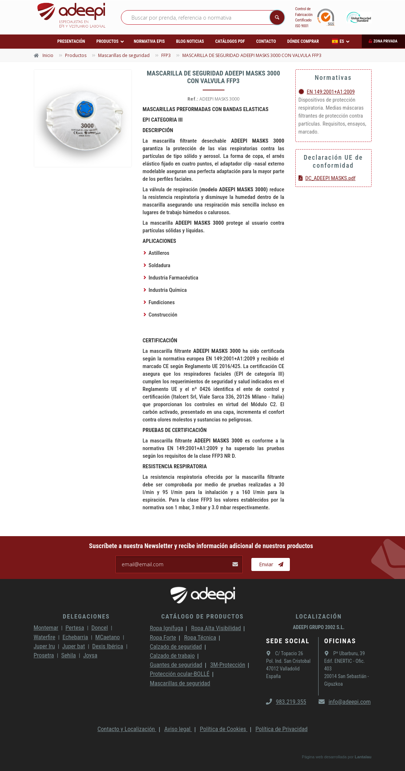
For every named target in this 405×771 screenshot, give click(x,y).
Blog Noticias (190, 41)
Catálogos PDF (230, 41)
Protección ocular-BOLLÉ (179, 673)
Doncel (99, 627)
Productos (107, 41)
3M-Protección (228, 664)
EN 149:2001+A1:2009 (327, 92)
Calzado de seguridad (176, 646)
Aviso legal (178, 729)
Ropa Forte (163, 637)
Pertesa (74, 627)
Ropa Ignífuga (166, 628)
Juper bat (73, 646)
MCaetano (107, 637)
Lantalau (363, 757)
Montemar (46, 627)
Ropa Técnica (200, 637)
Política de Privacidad (281, 729)
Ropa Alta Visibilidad (216, 628)
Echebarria (75, 637)
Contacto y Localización (126, 729)
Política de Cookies (223, 729)
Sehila (68, 655)
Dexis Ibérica (107, 646)
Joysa (90, 655)
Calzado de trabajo (172, 655)
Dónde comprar (303, 41)
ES (338, 41)
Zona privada (385, 41)
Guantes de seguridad (176, 664)
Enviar (271, 564)
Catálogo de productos (202, 616)
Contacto (266, 41)
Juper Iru (44, 646)
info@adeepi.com (344, 701)
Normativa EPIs (149, 41)
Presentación (71, 41)
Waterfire (45, 637)
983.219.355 (286, 701)
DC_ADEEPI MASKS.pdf (327, 178)
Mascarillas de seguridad (180, 683)
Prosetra (44, 655)
